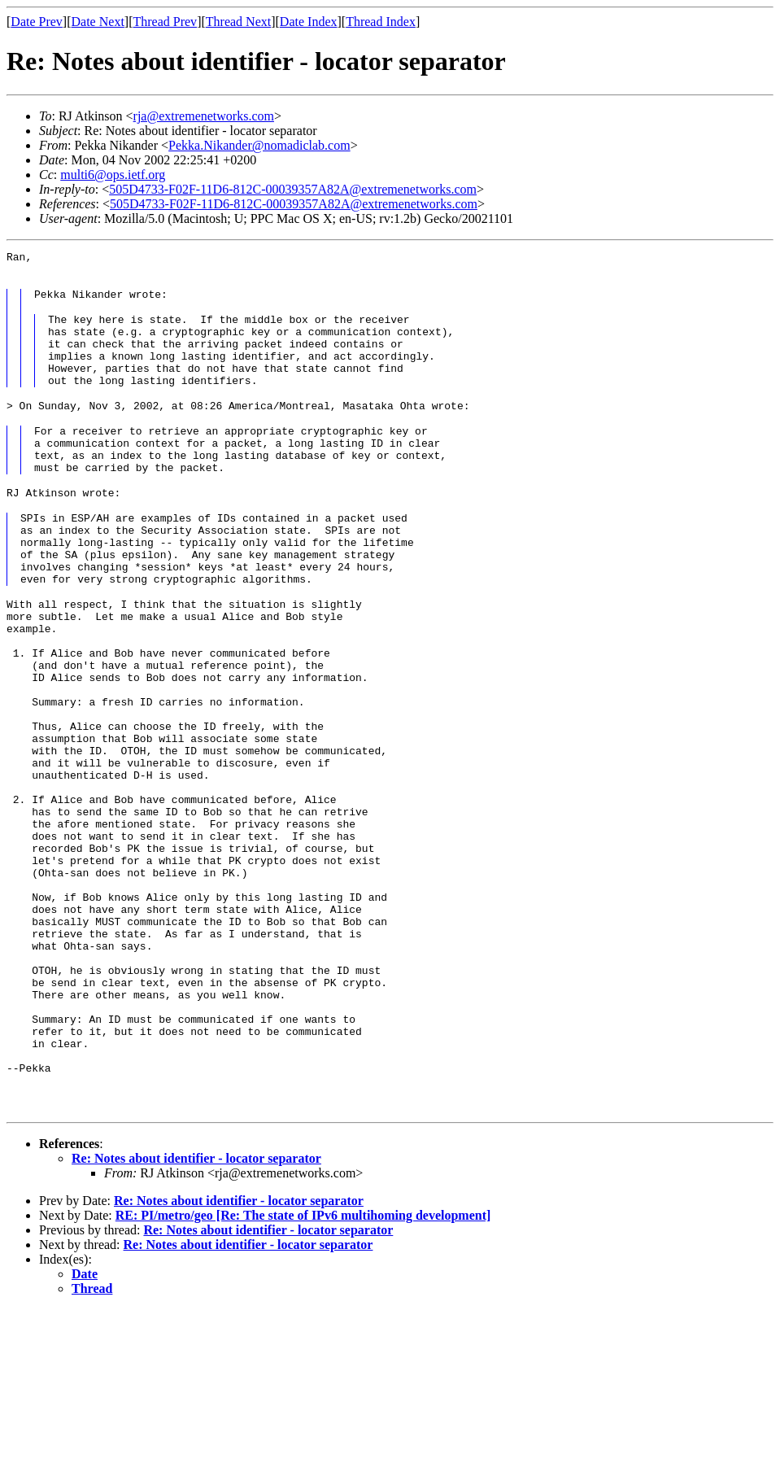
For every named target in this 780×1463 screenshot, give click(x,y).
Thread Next (238, 21)
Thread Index (381, 21)
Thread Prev (165, 21)
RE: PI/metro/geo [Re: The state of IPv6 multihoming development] (303, 1369)
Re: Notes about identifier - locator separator (196, 1312)
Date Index (309, 21)
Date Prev (37, 21)
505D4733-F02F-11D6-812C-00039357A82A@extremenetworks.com (293, 189)
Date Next (98, 21)
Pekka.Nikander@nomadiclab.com (259, 145)
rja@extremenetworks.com (203, 116)
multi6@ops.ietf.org (112, 174)
